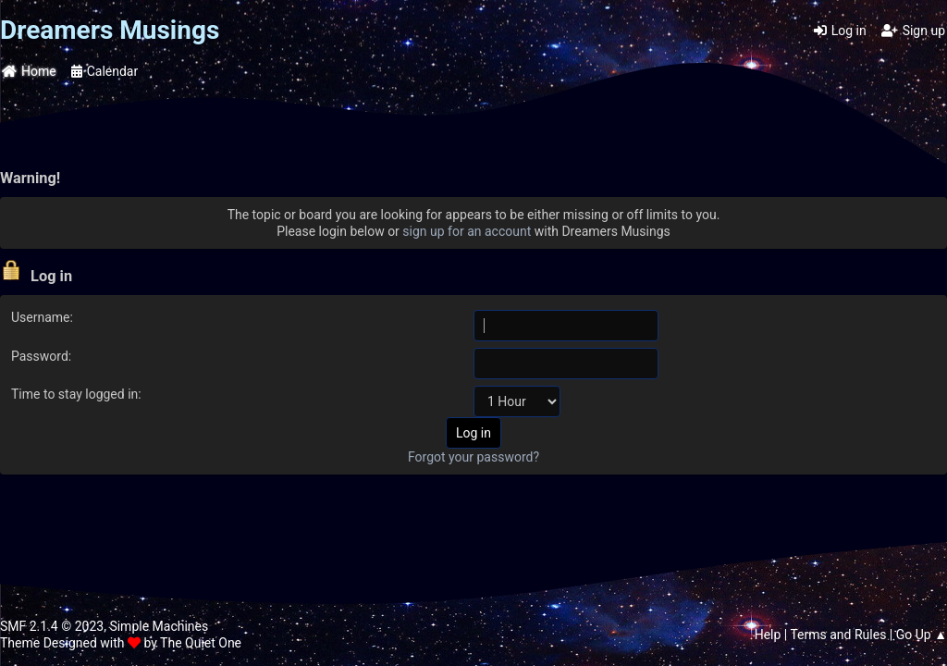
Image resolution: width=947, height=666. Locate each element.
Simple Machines (158, 626)
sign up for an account (466, 231)
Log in (840, 30)
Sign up (913, 30)
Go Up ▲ (921, 634)
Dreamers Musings (109, 30)
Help (768, 634)
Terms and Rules (838, 634)
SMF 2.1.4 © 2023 (52, 626)
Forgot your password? (473, 457)
